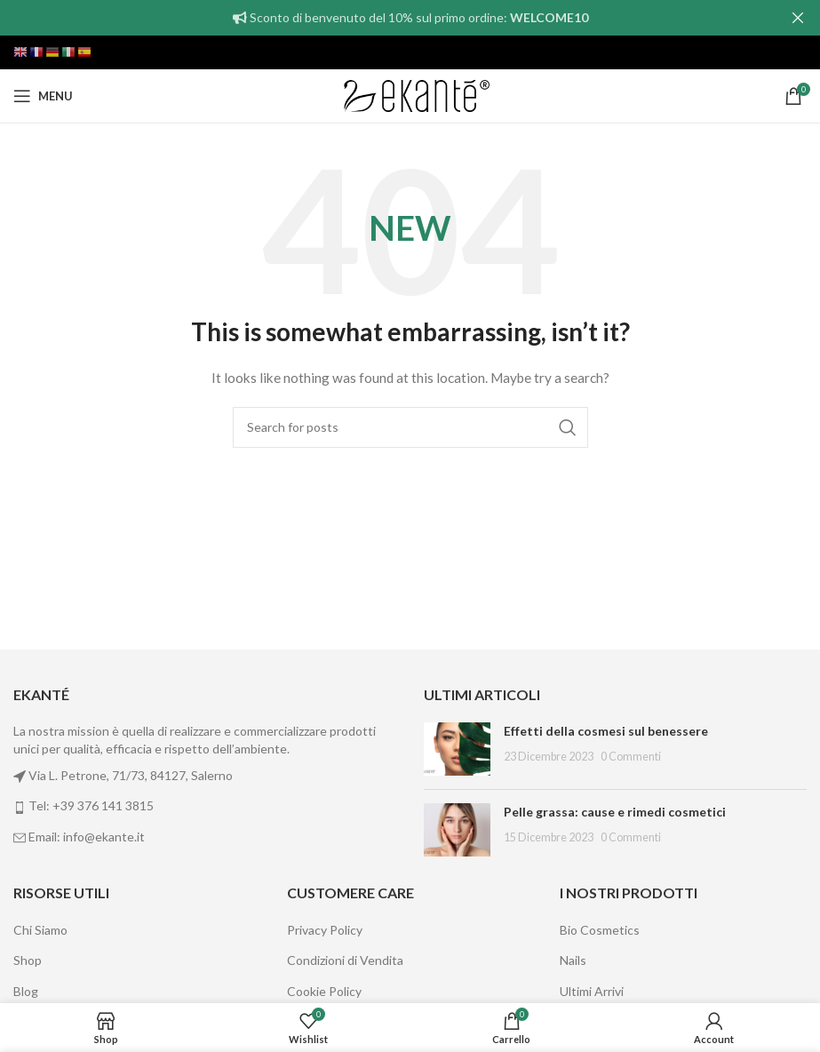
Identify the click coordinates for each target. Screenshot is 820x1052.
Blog (25, 991)
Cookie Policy (324, 991)
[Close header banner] (798, 18)
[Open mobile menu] (43, 96)
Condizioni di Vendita (345, 960)
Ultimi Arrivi (592, 991)
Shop (27, 960)
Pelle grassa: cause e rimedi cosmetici (615, 811)
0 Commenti (631, 756)
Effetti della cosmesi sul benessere (606, 730)
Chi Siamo (40, 929)
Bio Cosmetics (600, 929)
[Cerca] (410, 427)
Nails (573, 960)
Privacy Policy (324, 929)
